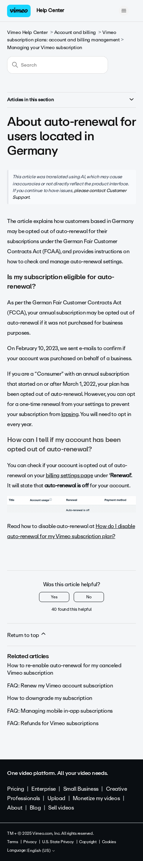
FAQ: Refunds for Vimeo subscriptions (52, 723)
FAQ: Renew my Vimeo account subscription (60, 685)
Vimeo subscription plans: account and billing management (63, 36)
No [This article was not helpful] (89, 597)
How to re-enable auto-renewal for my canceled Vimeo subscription (64, 669)
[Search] (57, 65)
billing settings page (69, 475)
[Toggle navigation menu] (124, 10)
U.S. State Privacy (58, 841)
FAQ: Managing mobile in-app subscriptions (60, 710)
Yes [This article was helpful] (54, 597)
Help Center (50, 10)
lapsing (69, 414)
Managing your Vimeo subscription (44, 47)
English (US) (41, 851)
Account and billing (75, 32)
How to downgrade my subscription (49, 698)
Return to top (27, 635)
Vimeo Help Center (27, 32)
